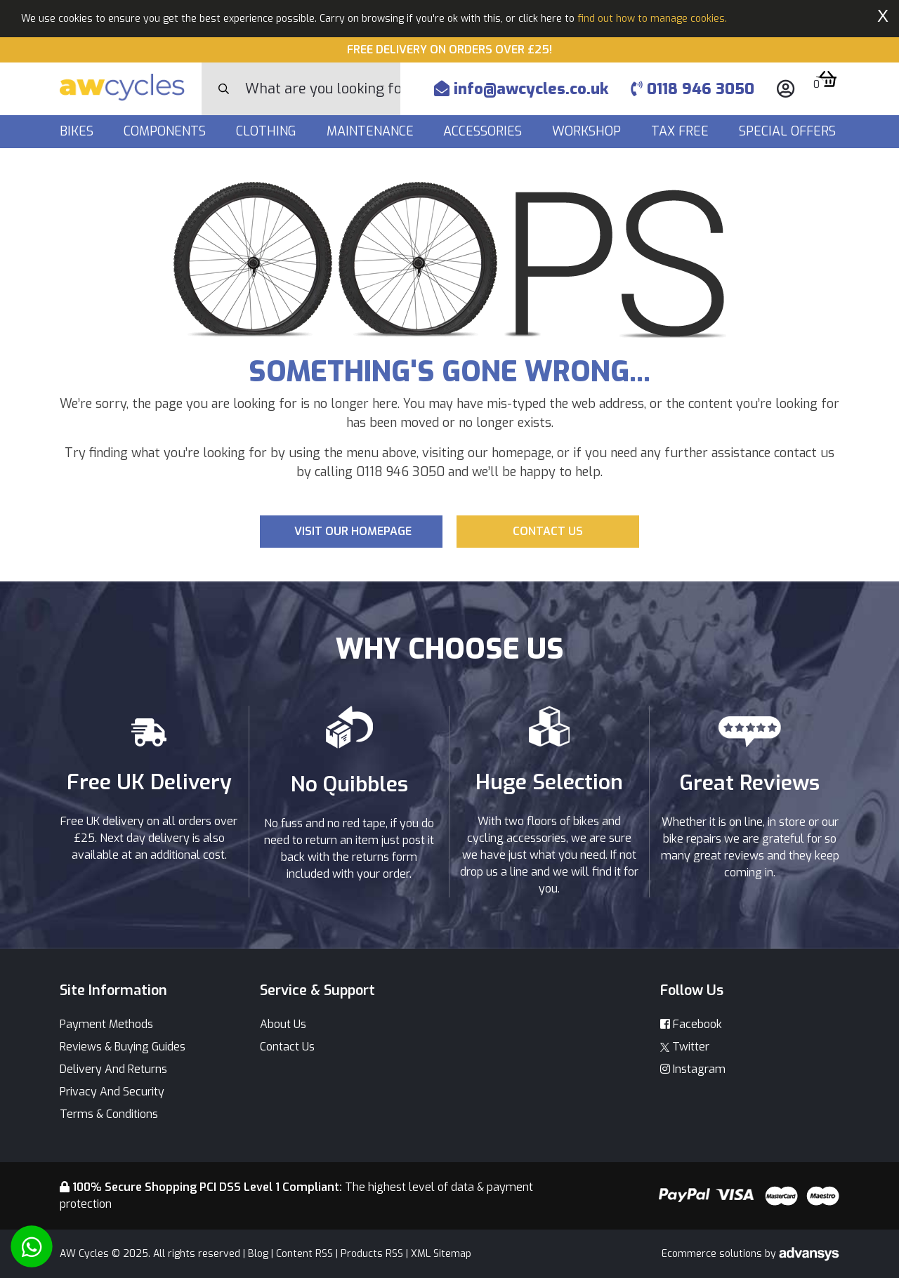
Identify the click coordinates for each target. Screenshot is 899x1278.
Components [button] (166, 131)
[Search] (322, 88)
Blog (258, 1253)
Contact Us (287, 1046)
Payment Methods (106, 1024)
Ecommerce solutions (713, 1253)
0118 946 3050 (692, 89)
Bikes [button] (78, 131)
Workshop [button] (588, 131)
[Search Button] (224, 89)
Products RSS (372, 1253)
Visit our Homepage (353, 531)
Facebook (691, 1024)
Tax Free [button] (681, 131)
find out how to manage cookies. (652, 18)
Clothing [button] (268, 131)
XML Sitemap (441, 1253)
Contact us (548, 531)
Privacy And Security (112, 1091)
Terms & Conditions (109, 1114)
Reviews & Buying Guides (122, 1046)
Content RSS (304, 1253)
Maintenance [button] (372, 131)
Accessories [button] (484, 131)
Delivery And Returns (113, 1069)
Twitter (684, 1046)
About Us (283, 1024)
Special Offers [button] (789, 131)
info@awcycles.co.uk (521, 89)
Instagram (693, 1069)
